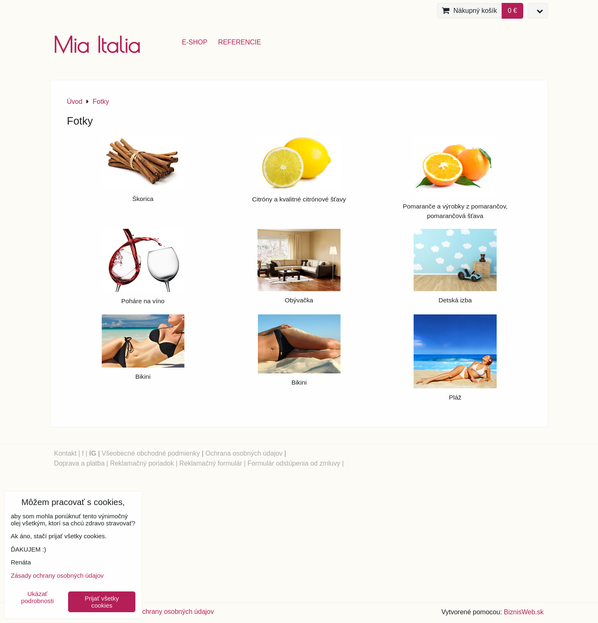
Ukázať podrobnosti (37, 597)
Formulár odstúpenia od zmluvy (294, 463)
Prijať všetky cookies (102, 602)
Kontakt (65, 453)
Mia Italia (96, 44)
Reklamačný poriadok (142, 463)
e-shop (194, 42)
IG (92, 453)
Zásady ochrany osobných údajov (164, 611)
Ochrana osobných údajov (243, 453)
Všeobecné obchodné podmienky (151, 453)
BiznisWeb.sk (524, 612)
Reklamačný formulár (210, 463)
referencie (239, 42)
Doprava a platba (79, 463)
